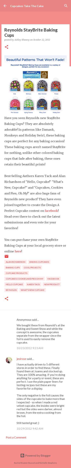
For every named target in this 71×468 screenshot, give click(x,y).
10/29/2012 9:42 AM (30, 428)
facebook (51, 211)
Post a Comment (16, 437)
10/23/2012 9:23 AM (30, 348)
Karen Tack (33, 284)
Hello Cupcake (14, 284)
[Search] (66, 5)
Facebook (53, 278)
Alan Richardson (15, 262)
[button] (6, 47)
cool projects (32, 267)
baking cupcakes (39, 262)
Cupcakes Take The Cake (27, 6)
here (18, 251)
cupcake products (16, 273)
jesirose (21, 358)
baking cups (13, 267)
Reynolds (11, 290)
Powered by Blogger (35, 455)
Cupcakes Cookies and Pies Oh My (24, 278)
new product (52, 284)
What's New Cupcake (32, 290)
